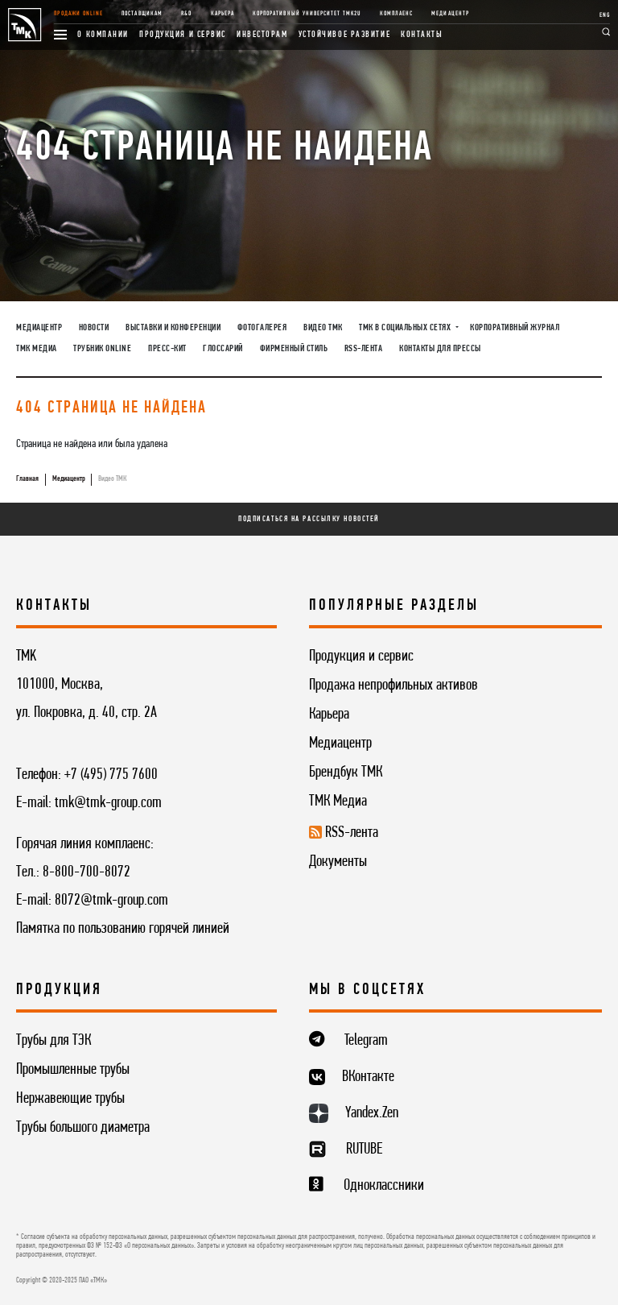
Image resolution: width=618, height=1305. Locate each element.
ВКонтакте (368, 1077)
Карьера (222, 13)
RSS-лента (363, 349)
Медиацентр (449, 13)
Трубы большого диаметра (83, 1128)
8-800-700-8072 (86, 872)
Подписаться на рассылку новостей (309, 519)
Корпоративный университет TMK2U (306, 13)
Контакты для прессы (440, 349)
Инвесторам (262, 34)
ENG (604, 15)
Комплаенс (396, 13)
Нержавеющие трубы (70, 1099)
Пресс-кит (167, 349)
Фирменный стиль (294, 349)
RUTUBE (364, 1149)
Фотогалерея (262, 328)
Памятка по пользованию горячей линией (122, 929)
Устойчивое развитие (345, 34)
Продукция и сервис (182, 34)
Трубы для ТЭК (53, 1041)
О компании (103, 34)
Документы (338, 862)
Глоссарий (223, 349)
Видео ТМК (323, 328)
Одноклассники (384, 1186)
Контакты (422, 34)
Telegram (366, 1041)
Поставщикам (142, 13)
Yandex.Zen (371, 1113)
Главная (27, 478)
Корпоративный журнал (514, 328)
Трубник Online (102, 349)
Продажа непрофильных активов (393, 685)
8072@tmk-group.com (111, 901)
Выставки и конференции (173, 328)
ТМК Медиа (36, 349)
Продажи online (78, 13)
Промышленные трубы (73, 1070)
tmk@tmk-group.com (108, 803)
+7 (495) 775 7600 (111, 775)
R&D (186, 13)
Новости (94, 328)
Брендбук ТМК (345, 772)
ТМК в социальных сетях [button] (406, 328)
